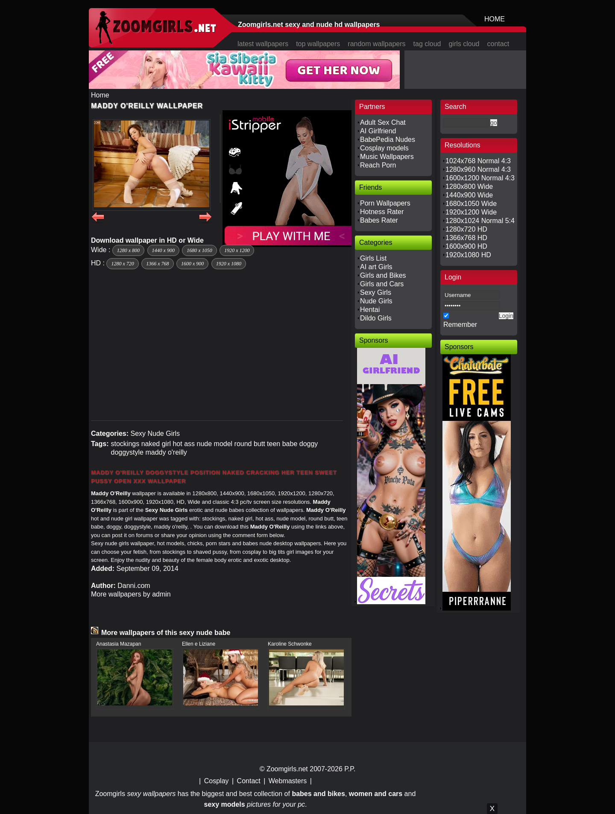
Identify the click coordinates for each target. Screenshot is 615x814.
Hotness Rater (382, 211)
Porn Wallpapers (385, 203)
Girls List (373, 258)
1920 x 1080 (228, 264)
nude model (215, 443)
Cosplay (216, 781)
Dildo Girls (376, 318)
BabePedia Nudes (387, 139)
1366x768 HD (466, 237)
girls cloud (463, 43)
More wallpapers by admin (131, 594)
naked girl (156, 443)
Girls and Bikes (383, 275)
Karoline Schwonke (290, 644)
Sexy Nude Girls (155, 433)
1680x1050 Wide (471, 203)
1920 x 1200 (236, 250)
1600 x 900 (192, 264)
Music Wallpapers (387, 156)
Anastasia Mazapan (118, 644)
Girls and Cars (382, 284)
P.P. (349, 769)
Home (100, 95)
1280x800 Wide (469, 186)
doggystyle (127, 452)
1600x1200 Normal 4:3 (480, 178)
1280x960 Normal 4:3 (478, 169)
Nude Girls (376, 301)
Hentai (370, 309)
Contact (249, 781)
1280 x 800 (128, 250)
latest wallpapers (262, 43)
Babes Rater (379, 220)
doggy (308, 443)
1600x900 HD (466, 246)
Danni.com (133, 585)
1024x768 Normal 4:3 (478, 161)
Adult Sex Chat (383, 122)
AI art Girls (376, 266)
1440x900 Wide (469, 195)
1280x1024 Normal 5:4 (480, 220)
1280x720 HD (466, 229)
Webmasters (288, 781)
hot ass (184, 443)
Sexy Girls (375, 292)
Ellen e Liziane (198, 644)
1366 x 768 (157, 264)
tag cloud (427, 43)
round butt (249, 443)
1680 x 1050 (199, 250)
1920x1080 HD (468, 255)
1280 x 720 (122, 264)
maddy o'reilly (166, 452)
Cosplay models (384, 148)
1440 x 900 (163, 250)
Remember (460, 324)
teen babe (282, 443)
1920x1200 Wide (471, 212)
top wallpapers (318, 43)
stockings (125, 443)
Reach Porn (378, 165)
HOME (494, 19)
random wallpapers (376, 43)
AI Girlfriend (378, 131)
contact (498, 43)
